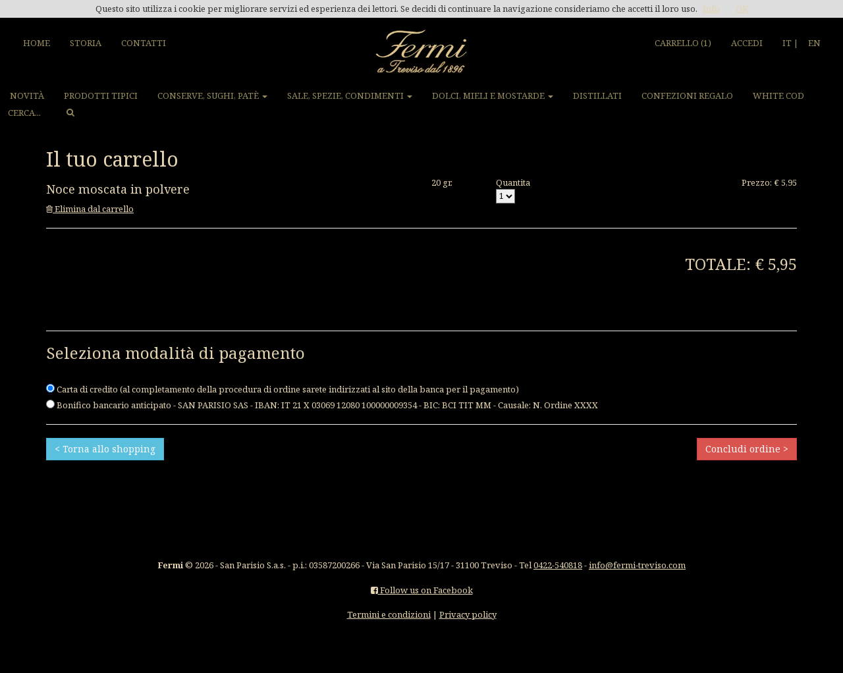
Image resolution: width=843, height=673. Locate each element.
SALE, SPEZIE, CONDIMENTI (349, 95)
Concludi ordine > (746, 449)
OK (742, 8)
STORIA (85, 43)
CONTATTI (143, 43)
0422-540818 (557, 565)
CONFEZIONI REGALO (687, 95)
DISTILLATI (597, 95)
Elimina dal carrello (90, 209)
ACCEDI (747, 43)
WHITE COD (778, 95)
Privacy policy (468, 614)
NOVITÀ (27, 95)
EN (814, 43)
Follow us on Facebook (422, 590)
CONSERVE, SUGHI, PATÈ (212, 95)
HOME (36, 43)
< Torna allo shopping (105, 449)
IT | (790, 43)
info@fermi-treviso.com (637, 565)
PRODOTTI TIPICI (101, 95)
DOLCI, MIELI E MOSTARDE (492, 95)
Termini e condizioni (389, 614)
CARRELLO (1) (683, 43)
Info (711, 8)
